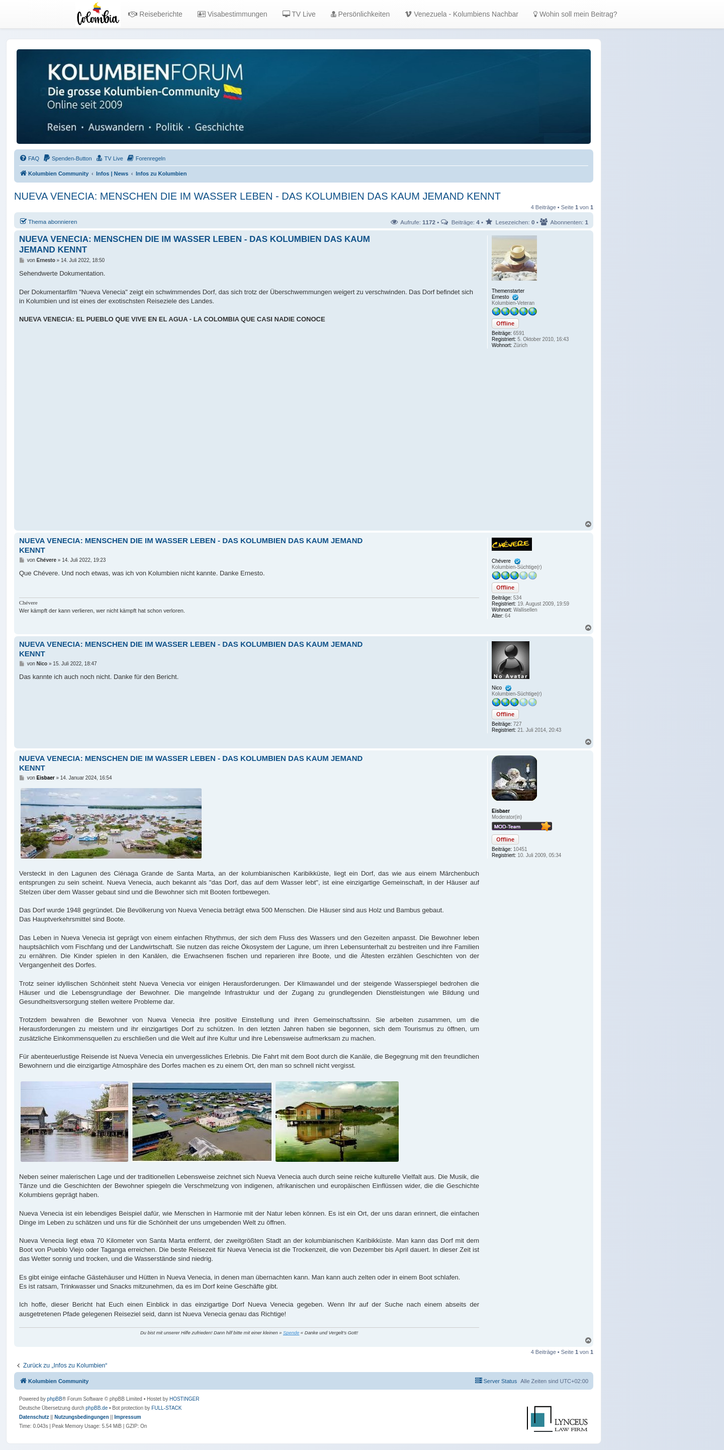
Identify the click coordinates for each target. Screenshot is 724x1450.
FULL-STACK (166, 1408)
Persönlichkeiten (360, 14)
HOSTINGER (184, 1399)
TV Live (299, 14)
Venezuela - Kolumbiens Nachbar (461, 14)
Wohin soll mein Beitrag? (575, 14)
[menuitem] (29, 158)
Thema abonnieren (48, 221)
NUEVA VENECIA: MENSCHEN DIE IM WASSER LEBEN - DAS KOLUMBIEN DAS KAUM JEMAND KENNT (257, 196)
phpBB (54, 1399)
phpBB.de (96, 1408)
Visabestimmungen (232, 14)
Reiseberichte (155, 14)
